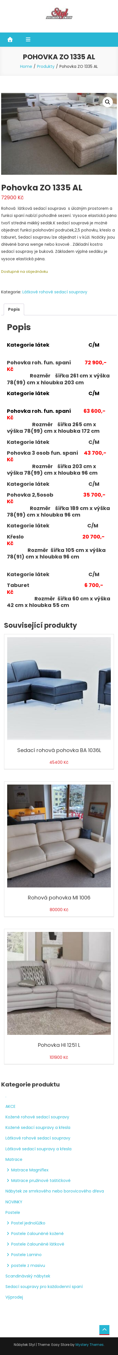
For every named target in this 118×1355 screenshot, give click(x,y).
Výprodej (14, 1297)
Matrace (13, 1159)
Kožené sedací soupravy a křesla (37, 1127)
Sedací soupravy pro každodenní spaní (44, 1286)
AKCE (10, 1106)
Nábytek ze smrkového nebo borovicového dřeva (54, 1191)
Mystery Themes (90, 1344)
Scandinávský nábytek (27, 1276)
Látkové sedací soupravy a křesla (38, 1149)
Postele (12, 1212)
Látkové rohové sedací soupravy (54, 292)
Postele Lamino (26, 1255)
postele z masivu (28, 1265)
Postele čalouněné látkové (37, 1244)
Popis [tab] (14, 309)
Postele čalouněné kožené (37, 1233)
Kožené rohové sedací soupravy (37, 1117)
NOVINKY (13, 1202)
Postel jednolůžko (28, 1223)
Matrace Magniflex (30, 1170)
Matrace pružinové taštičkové (41, 1180)
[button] (107, 102)
